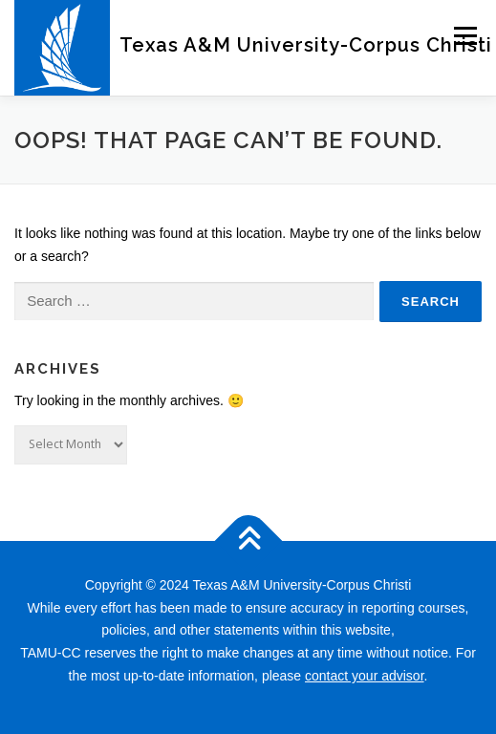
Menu (465, 35)
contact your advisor (364, 675)
